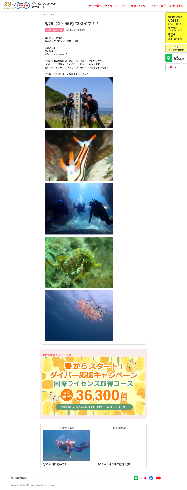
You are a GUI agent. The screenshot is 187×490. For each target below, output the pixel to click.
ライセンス (111, 5)
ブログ (124, 5)
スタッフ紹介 (158, 5)
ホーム (43, 14)
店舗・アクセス (139, 5)
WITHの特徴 (95, 5)
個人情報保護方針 (19, 478)
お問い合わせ (176, 5)
